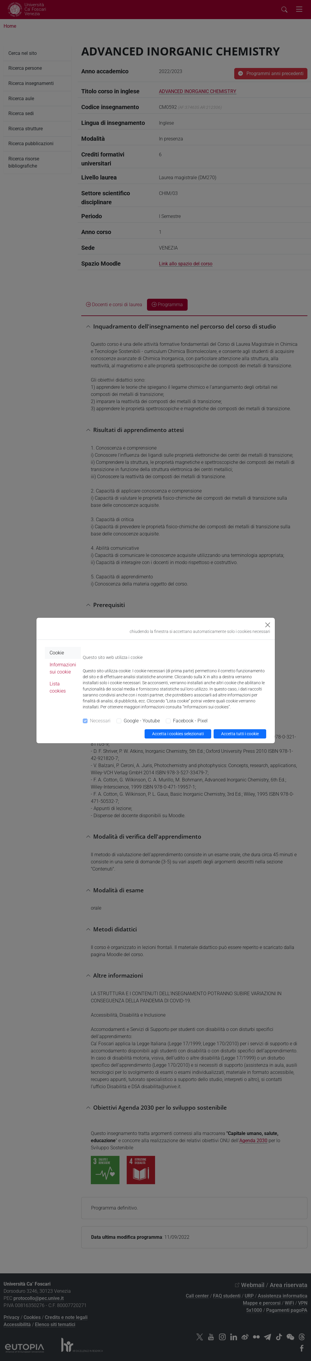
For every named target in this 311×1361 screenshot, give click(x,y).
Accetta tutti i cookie (240, 733)
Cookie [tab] (57, 653)
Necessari (100, 721)
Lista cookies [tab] (58, 687)
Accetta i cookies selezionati (178, 733)
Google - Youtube (142, 721)
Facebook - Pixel (190, 721)
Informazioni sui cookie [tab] (63, 668)
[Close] (267, 625)
